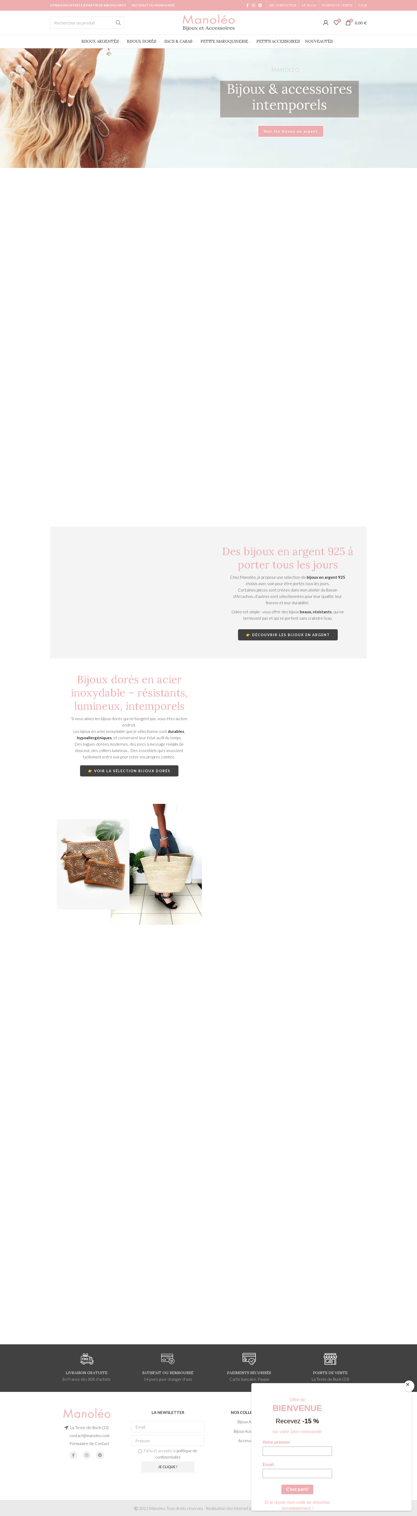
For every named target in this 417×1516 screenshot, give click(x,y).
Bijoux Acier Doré (249, 1431)
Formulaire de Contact (89, 1443)
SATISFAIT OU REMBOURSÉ (153, 5)
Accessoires (249, 1440)
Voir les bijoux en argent (291, 131)
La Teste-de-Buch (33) (89, 1427)
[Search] (87, 22)
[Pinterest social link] (260, 5)
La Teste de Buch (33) (330, 1379)
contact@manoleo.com (89, 1435)
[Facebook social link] (247, 5)
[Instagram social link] (253, 5)
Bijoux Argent (249, 1421)
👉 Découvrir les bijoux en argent (288, 635)
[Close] (409, 1386)
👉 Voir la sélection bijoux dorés (129, 771)
